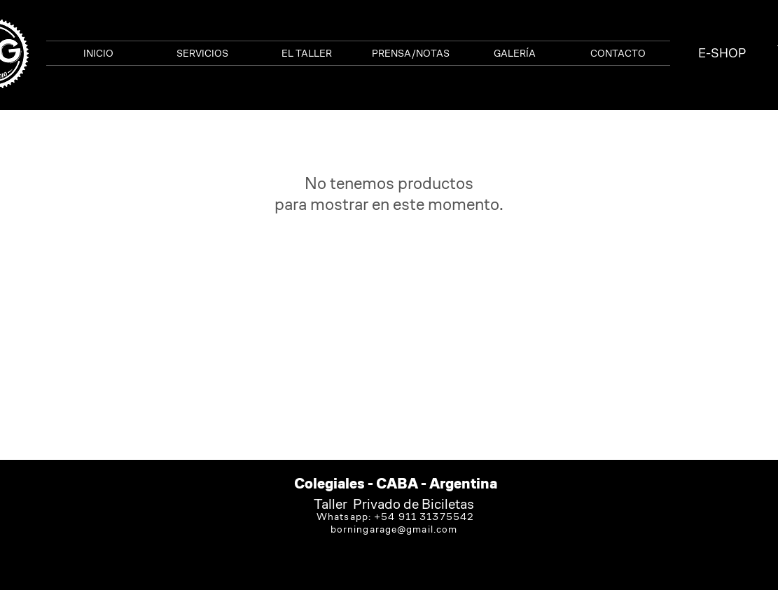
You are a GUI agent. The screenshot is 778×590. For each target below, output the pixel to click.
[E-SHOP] (722, 53)
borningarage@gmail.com (394, 529)
